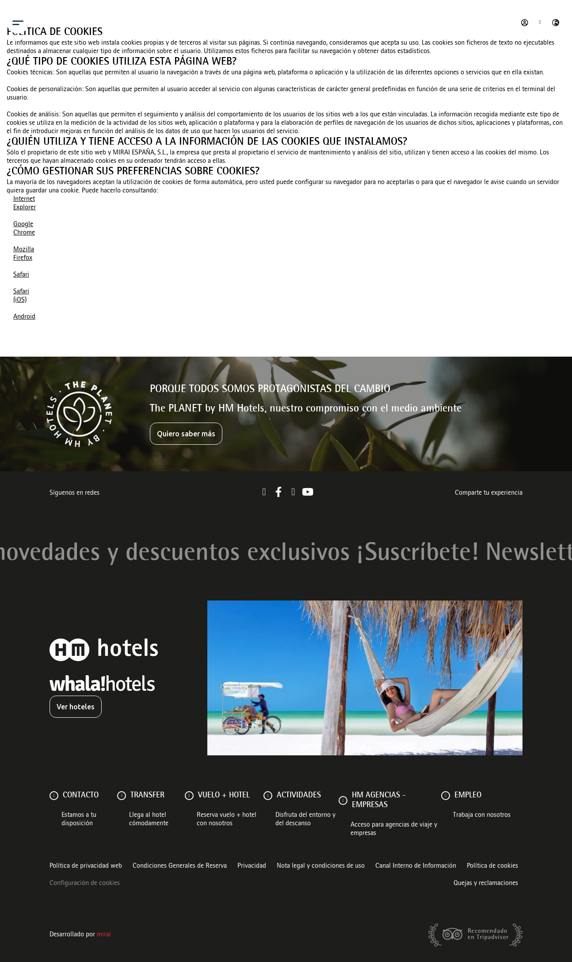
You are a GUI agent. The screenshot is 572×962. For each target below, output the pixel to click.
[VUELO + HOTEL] (189, 795)
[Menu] (18, 23)
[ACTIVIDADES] (267, 795)
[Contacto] (54, 795)
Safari (21, 275)
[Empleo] (445, 795)
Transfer (147, 796)
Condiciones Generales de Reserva (180, 866)
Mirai (104, 935)
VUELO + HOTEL (224, 796)
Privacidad (251, 866)
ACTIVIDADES (299, 796)
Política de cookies (492, 866)
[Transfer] (121, 795)
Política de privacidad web (86, 866)
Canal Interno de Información (415, 866)
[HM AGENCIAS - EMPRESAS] (343, 800)
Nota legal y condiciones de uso (321, 866)
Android (24, 317)
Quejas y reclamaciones (486, 883)
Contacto (81, 796)
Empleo (467, 796)
